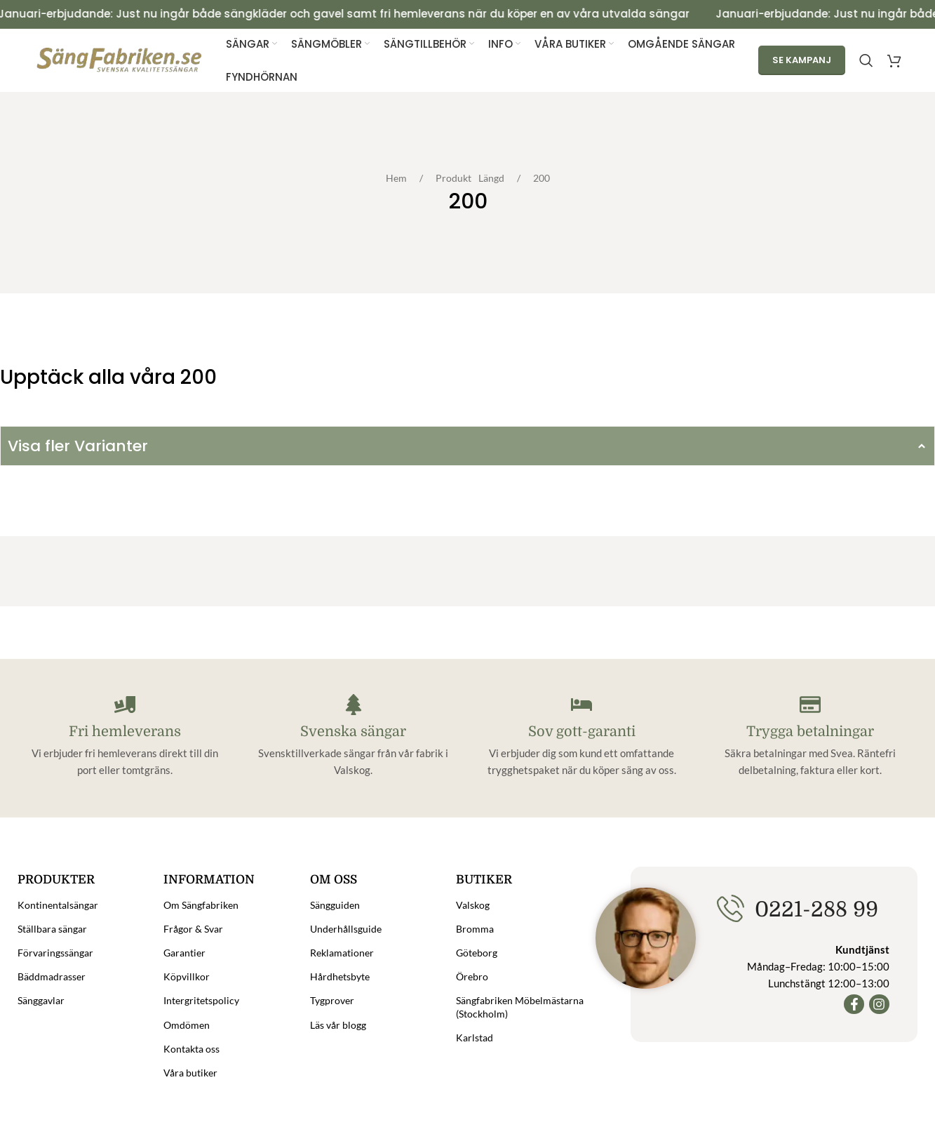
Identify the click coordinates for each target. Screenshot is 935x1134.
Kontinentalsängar (58, 905)
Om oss (333, 879)
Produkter (56, 879)
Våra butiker (190, 1073)
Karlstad (474, 1037)
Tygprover (332, 1001)
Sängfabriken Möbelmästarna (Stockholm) (520, 1007)
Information (209, 879)
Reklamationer (342, 953)
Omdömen (186, 1025)
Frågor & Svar (193, 929)
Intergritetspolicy (201, 1001)
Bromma (475, 929)
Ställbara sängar (52, 929)
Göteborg (476, 953)
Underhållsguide (346, 929)
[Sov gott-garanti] (581, 704)
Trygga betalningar (810, 731)
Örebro (472, 977)
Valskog (473, 905)
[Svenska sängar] (353, 704)
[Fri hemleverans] (124, 704)
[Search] (866, 60)
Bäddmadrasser (52, 977)
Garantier (184, 953)
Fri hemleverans (125, 731)
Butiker (484, 879)
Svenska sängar (353, 731)
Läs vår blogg (338, 1025)
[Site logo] (120, 59)
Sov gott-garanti (581, 731)
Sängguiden (335, 905)
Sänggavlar (41, 1001)
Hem (400, 178)
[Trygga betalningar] (810, 704)
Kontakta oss (191, 1049)
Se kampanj (801, 60)
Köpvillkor (186, 977)
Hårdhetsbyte (340, 977)
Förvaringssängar (55, 953)
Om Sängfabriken (200, 905)
